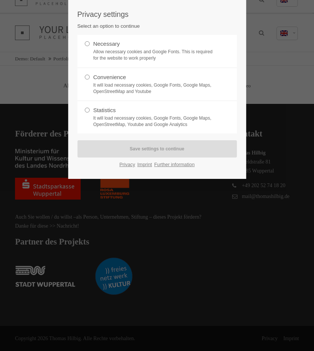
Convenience (154, 84)
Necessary (154, 51)
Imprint (144, 164)
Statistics (154, 117)
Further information (174, 164)
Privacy (127, 164)
